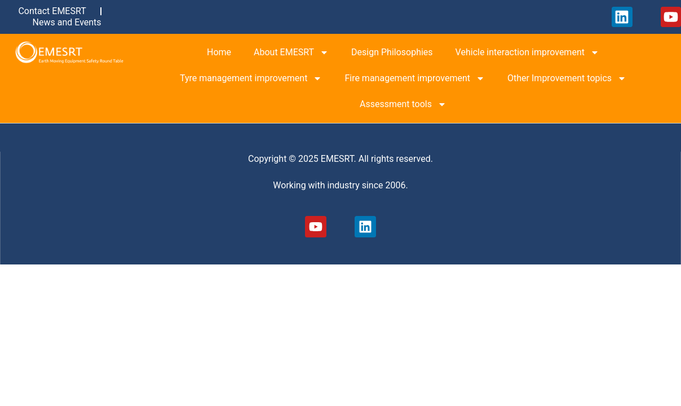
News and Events (67, 22)
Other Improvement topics (566, 78)
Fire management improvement (414, 78)
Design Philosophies (392, 52)
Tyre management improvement (251, 78)
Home (219, 52)
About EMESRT (291, 52)
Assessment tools (403, 104)
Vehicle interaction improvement (527, 52)
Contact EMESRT (52, 11)
